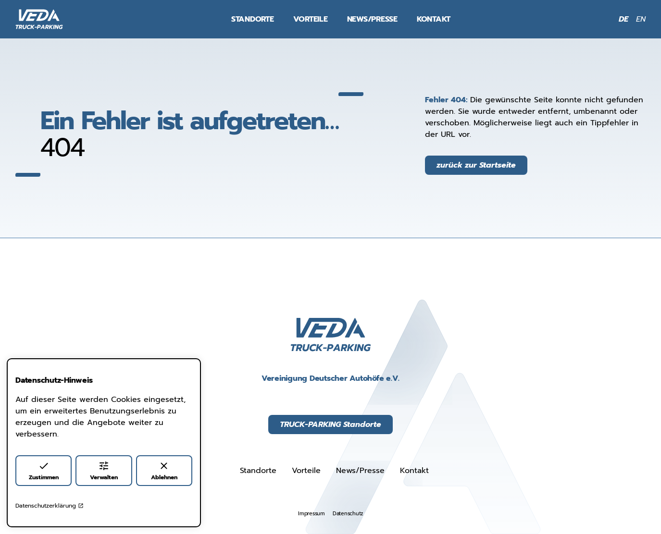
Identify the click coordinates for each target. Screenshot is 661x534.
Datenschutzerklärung (49, 505)
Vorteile (310, 19)
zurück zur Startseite (476, 165)
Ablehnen (164, 471)
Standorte (252, 19)
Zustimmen (44, 471)
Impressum (311, 514)
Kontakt (433, 19)
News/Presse (372, 19)
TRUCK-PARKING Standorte (330, 424)
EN (641, 19)
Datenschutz (348, 514)
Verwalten (104, 471)
